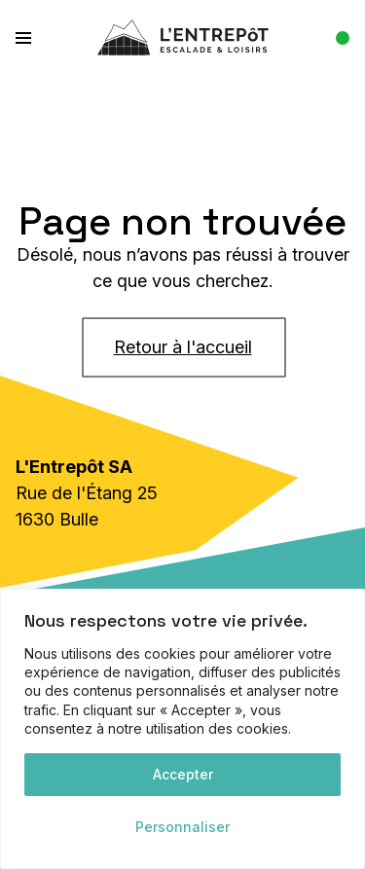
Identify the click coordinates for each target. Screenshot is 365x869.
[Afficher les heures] (334, 39)
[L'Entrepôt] (183, 37)
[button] (35, 37)
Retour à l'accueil (183, 346)
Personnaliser (182, 826)
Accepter (183, 774)
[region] (182, 729)
